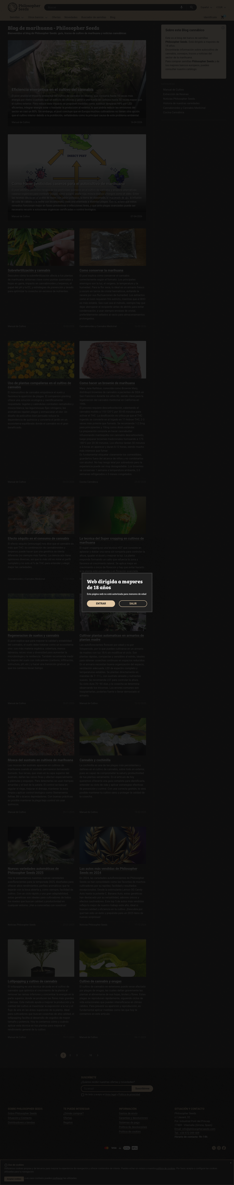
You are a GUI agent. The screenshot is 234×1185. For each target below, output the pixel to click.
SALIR (132, 603)
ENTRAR (101, 603)
